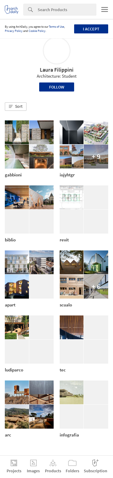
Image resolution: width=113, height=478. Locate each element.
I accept (91, 29)
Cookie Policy (37, 31)
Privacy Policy (14, 31)
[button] (16, 106)
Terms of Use (56, 27)
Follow (56, 87)
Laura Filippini (57, 69)
